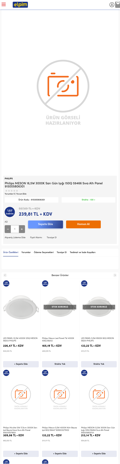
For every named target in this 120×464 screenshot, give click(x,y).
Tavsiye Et (52, 237)
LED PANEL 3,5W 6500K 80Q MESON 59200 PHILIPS (97, 339)
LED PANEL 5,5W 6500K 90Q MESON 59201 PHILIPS (58, 339)
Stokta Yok (21, 364)
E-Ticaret (51, 460)
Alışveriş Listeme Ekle (15, 237)
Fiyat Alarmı (36, 237)
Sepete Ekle (45, 224)
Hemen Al (83, 224)
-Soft (44, 460)
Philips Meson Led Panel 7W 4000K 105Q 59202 (19, 339)
